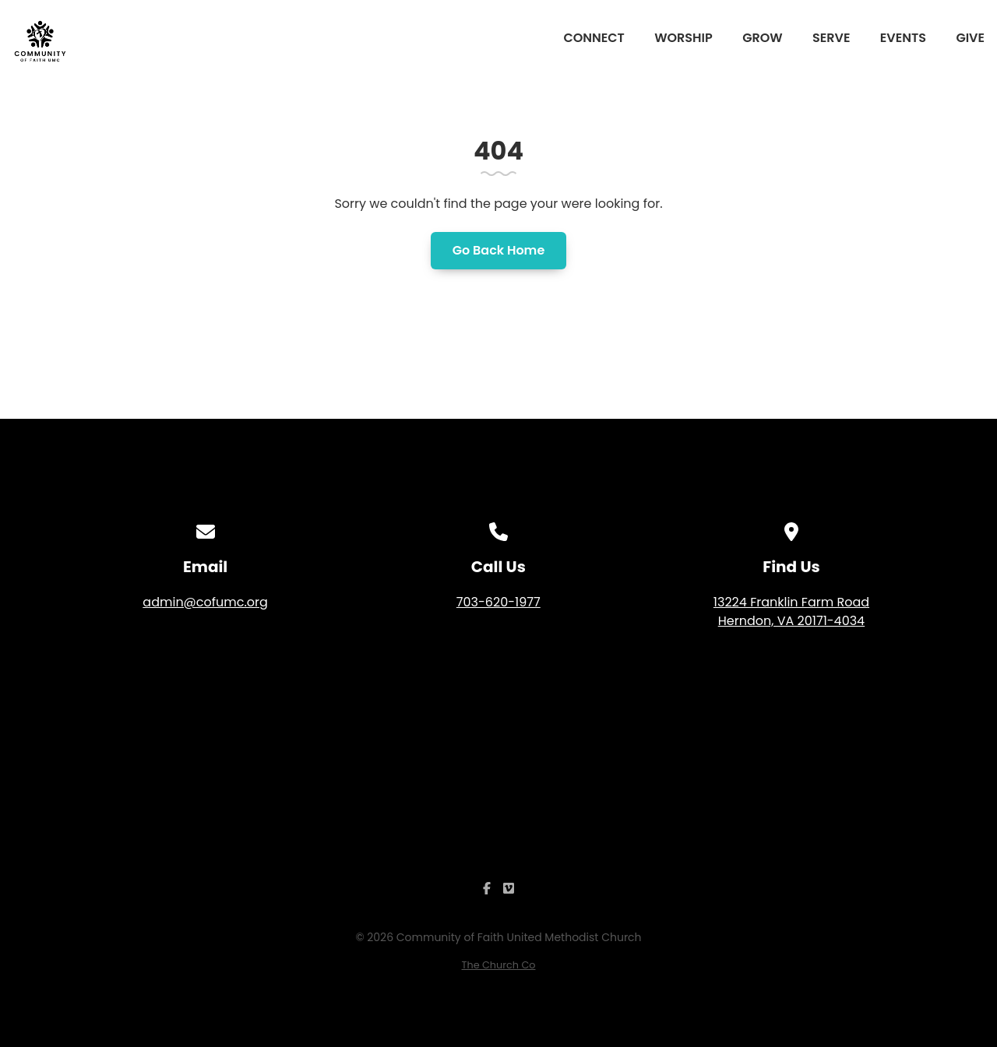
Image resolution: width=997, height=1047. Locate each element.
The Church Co (499, 964)
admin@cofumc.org (205, 602)
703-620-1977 (498, 602)
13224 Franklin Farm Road (791, 612)
